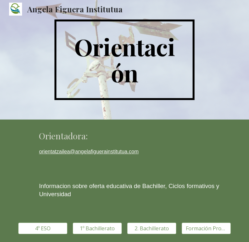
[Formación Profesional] (206, 228)
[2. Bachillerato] (151, 228)
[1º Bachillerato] (97, 228)
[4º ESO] (42, 228)
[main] (124, 59)
